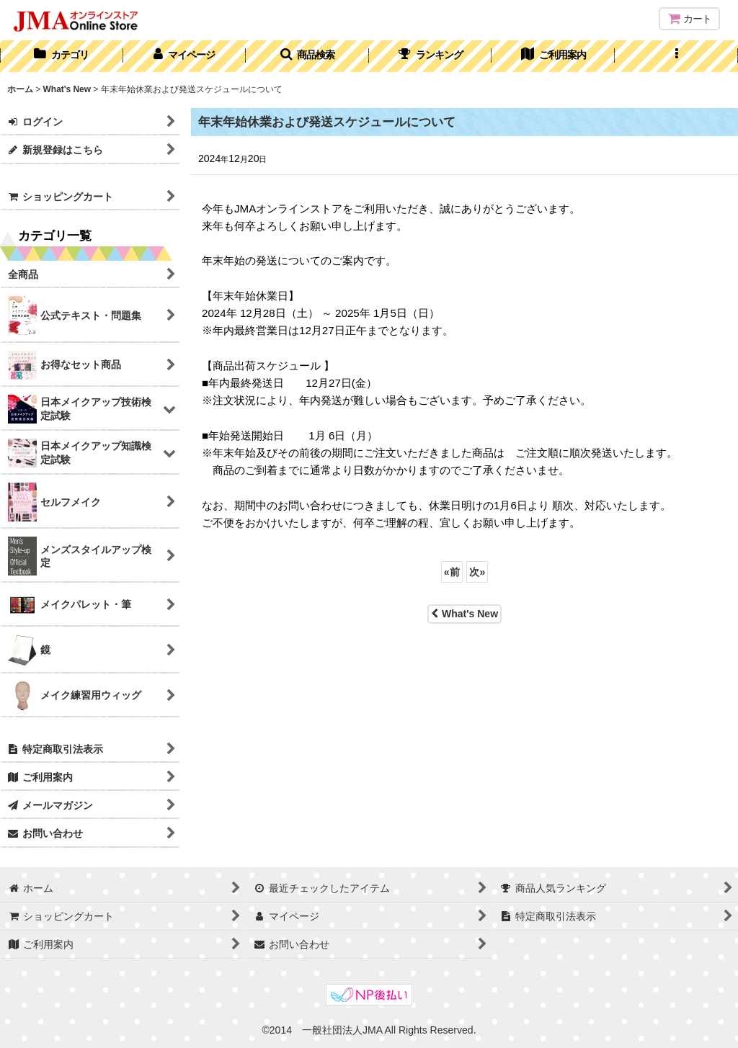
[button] (307, 56)
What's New (464, 613)
